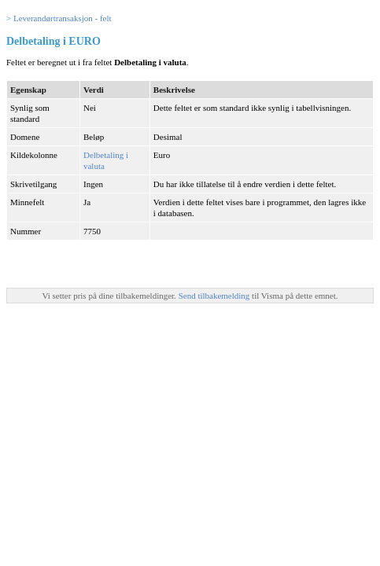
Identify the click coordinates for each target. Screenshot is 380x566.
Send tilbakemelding (215, 295)
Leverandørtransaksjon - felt (62, 18)
